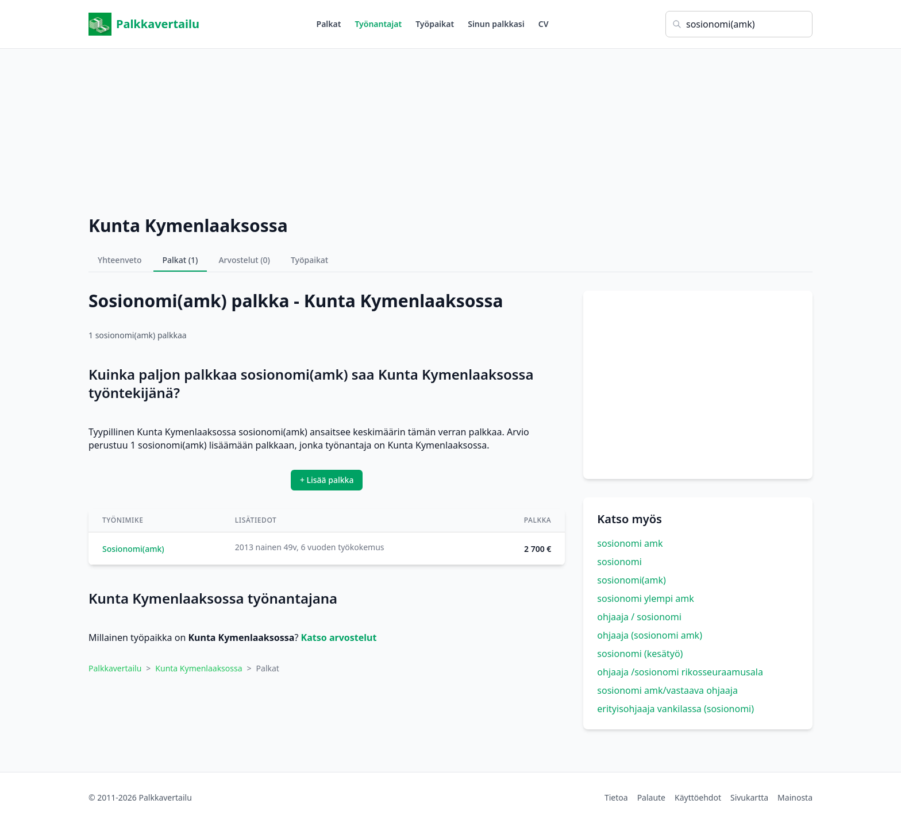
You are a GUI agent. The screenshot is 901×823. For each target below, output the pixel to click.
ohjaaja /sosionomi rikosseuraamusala (680, 672)
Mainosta (795, 797)
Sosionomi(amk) (133, 548)
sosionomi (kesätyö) (640, 653)
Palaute (651, 797)
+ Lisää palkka (327, 479)
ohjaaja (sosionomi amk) (649, 635)
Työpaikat (434, 23)
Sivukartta (749, 797)
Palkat (329, 23)
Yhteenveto (120, 259)
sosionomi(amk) (631, 580)
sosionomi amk (630, 543)
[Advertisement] (450, 129)
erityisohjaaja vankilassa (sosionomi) (675, 708)
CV (543, 23)
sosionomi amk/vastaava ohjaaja (667, 690)
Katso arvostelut (339, 637)
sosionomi (619, 561)
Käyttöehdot (698, 797)
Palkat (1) (180, 259)
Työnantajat (378, 23)
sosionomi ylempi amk (645, 598)
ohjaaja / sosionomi (639, 617)
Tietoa (616, 797)
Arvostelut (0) (244, 259)
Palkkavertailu (143, 24)
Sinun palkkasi (496, 23)
